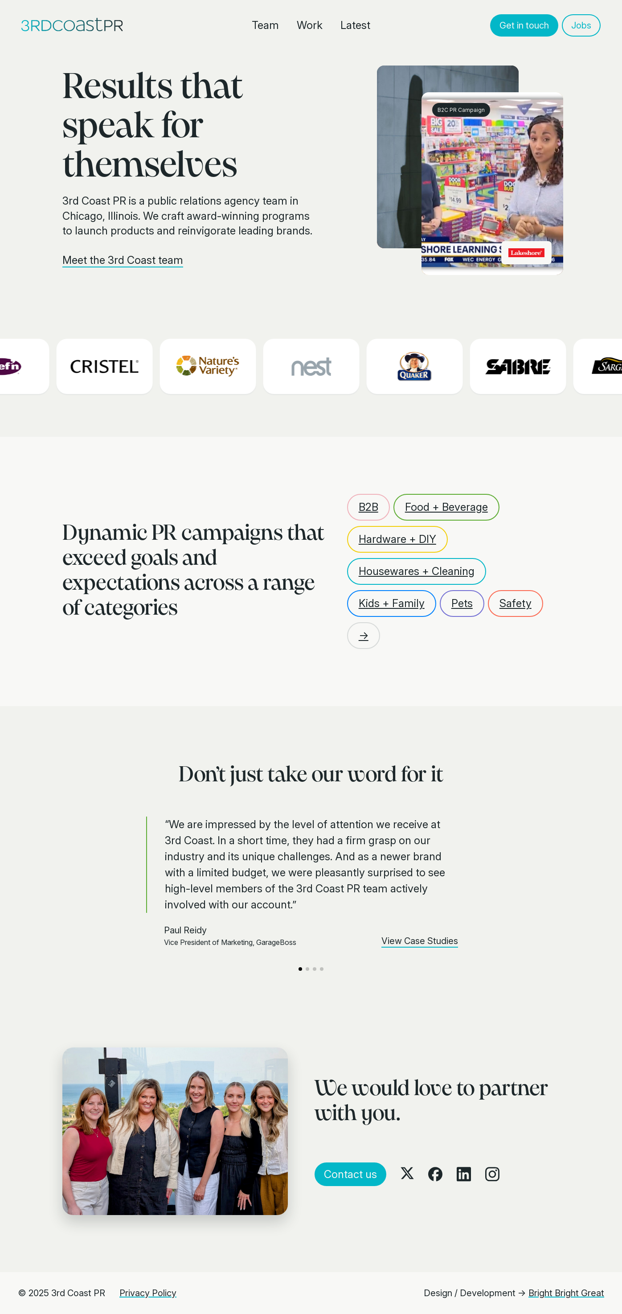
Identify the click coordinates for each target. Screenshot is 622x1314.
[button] (300, 969)
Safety (515, 603)
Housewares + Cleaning (417, 571)
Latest (355, 25)
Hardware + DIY (397, 539)
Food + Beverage (446, 507)
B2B (368, 507)
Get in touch (524, 25)
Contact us (350, 1174)
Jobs (581, 25)
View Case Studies (419, 941)
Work (310, 25)
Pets (462, 603)
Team (265, 25)
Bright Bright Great (566, 1293)
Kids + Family (392, 603)
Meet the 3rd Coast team (122, 260)
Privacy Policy (147, 1293)
